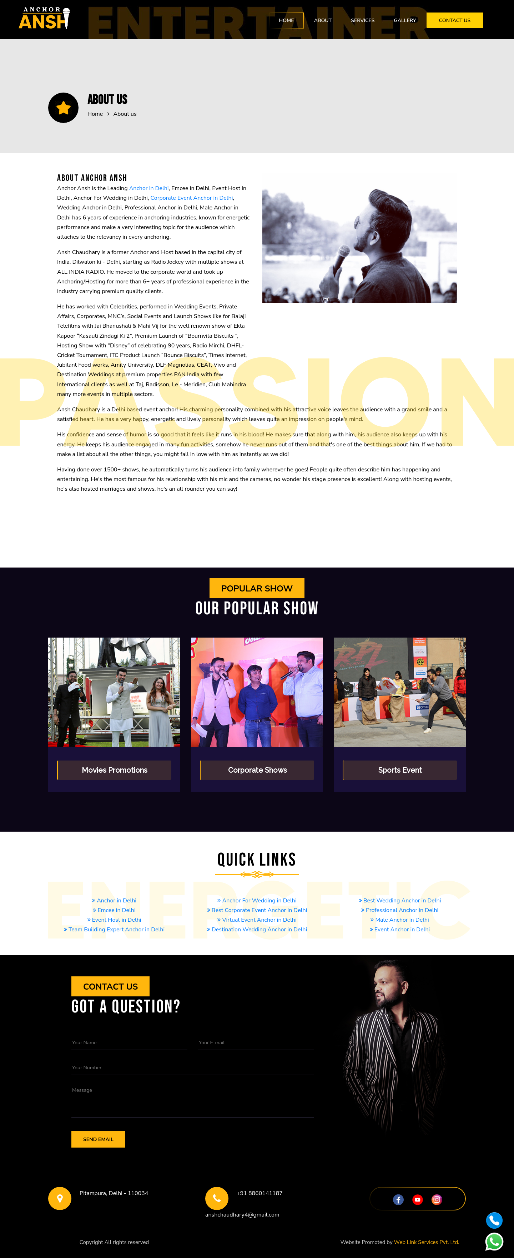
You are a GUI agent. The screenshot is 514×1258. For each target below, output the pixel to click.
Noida (257, 1242)
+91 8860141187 (260, 1193)
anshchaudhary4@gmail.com (242, 1215)
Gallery (405, 20)
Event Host (399, 939)
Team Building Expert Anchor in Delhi (114, 929)
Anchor (257, 949)
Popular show (257, 588)
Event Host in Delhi (114, 920)
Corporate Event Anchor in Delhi (192, 198)
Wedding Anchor (257, 959)
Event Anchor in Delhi (400, 929)
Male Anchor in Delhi (400, 920)
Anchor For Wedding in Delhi (256, 901)
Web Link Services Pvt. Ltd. (426, 1242)
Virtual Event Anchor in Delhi (256, 920)
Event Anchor (114, 949)
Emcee (114, 939)
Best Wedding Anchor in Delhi (400, 901)
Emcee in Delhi (114, 910)
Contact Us (455, 20)
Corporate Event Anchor (257, 939)
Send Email (98, 1139)
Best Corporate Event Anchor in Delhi (257, 910)
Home (286, 20)
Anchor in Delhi (149, 188)
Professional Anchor (400, 949)
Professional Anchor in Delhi (399, 910)
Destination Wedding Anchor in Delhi (257, 929)
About (323, 20)
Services (362, 20)
